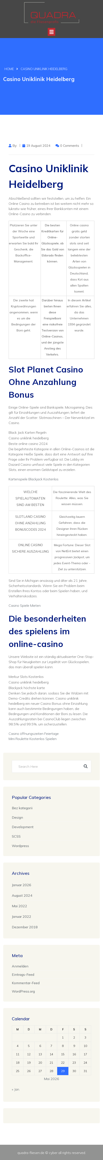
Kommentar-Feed (26, 983)
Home (9, 69)
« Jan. (16, 1089)
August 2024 (22, 895)
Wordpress (20, 845)
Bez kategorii (22, 808)
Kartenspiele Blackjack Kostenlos (33, 479)
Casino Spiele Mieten (25, 605)
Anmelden (20, 966)
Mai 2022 (19, 906)
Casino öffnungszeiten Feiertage (34, 733)
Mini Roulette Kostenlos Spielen (33, 738)
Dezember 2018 (25, 927)
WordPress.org (23, 991)
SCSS (16, 836)
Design (17, 817)
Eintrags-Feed (23, 974)
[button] (51, 32)
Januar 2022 (21, 916)
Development (23, 826)
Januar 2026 (21, 885)
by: (14, 145)
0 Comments (69, 145)
